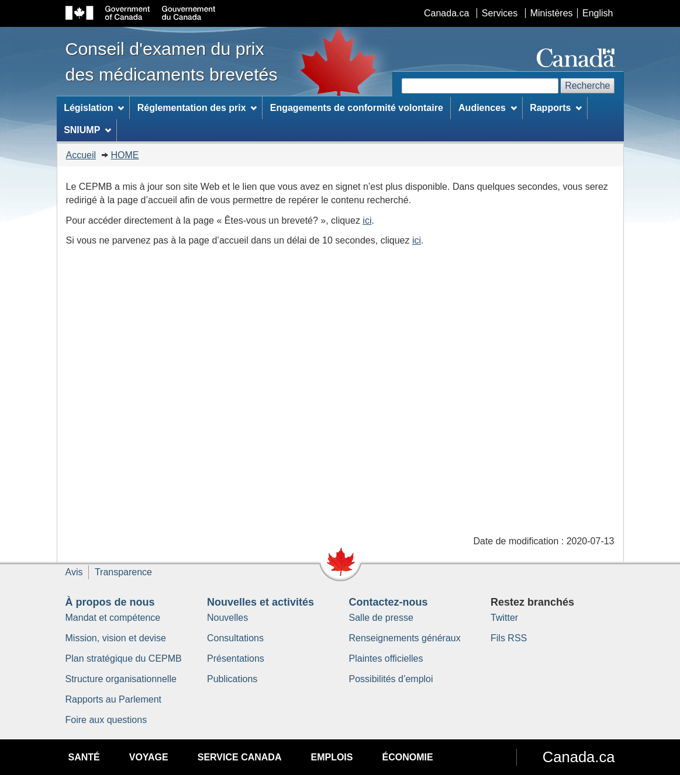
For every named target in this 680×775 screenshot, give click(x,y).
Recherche (587, 86)
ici (367, 220)
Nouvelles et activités (260, 602)
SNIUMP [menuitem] (87, 130)
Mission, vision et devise (116, 638)
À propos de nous (110, 602)
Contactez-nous (388, 602)
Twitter (504, 618)
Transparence (123, 572)
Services (499, 13)
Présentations (235, 658)
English (597, 13)
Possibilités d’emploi (391, 679)
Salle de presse (381, 618)
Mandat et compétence (113, 618)
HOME (125, 155)
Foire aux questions (106, 720)
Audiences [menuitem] (487, 108)
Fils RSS (509, 638)
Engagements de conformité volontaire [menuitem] (356, 108)
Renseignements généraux (405, 638)
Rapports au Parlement (113, 699)
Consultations (235, 638)
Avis (74, 572)
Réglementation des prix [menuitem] (197, 108)
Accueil (81, 155)
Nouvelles (227, 618)
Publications (232, 679)
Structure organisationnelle (121, 679)
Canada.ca (446, 13)
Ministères (551, 13)
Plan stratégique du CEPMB (123, 658)
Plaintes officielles (386, 658)
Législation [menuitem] (94, 108)
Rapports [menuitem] (556, 108)
